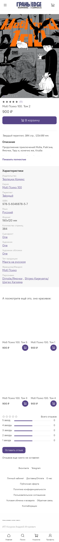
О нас (49, 478)
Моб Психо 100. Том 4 (43, 398)
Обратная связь (45, 500)
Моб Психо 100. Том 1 (43, 342)
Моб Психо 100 (12, 187)
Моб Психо (9, 270)
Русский (7, 212)
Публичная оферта (29, 483)
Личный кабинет (15, 478)
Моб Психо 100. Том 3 (14, 398)
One (5, 237)
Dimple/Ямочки (12, 278)
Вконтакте (24, 468)
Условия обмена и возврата (20, 500)
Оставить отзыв (14, 450)
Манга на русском (14, 262)
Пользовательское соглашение (29, 495)
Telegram (36, 468)
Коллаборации (29, 506)
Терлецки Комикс (13, 179)
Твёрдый (7, 195)
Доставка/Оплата (35, 478)
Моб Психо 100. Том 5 (14, 342)
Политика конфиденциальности (29, 489)
